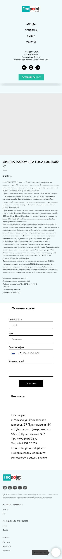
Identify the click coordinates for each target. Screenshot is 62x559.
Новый (5, 509)
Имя (11, 333)
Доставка (6, 551)
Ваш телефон (16, 347)
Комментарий (16, 361)
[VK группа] (31, 67)
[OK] (10, 487)
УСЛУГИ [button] (31, 42)
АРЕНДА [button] (31, 24)
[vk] (15, 487)
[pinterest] (25, 487)
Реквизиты (7, 546)
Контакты (6, 542)
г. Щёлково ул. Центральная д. (31, 429)
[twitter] (20, 487)
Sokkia (5, 530)
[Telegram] (24, 67)
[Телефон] (37, 67)
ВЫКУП (31, 36)
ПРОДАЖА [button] (31, 30)
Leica (5, 526)
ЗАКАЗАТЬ (31, 383)
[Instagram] (5, 487)
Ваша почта (15, 319)
